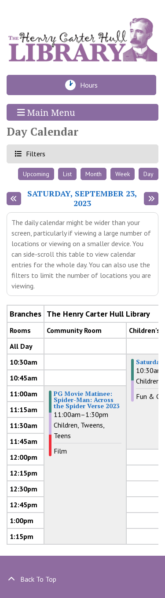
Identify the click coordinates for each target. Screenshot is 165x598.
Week (122, 174)
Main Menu (46, 112)
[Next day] (151, 198)
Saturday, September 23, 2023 (82, 198)
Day (148, 174)
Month (93, 174)
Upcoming (36, 174)
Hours (91, 85)
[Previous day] (14, 198)
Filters (34, 153)
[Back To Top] (82, 579)
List (67, 174)
